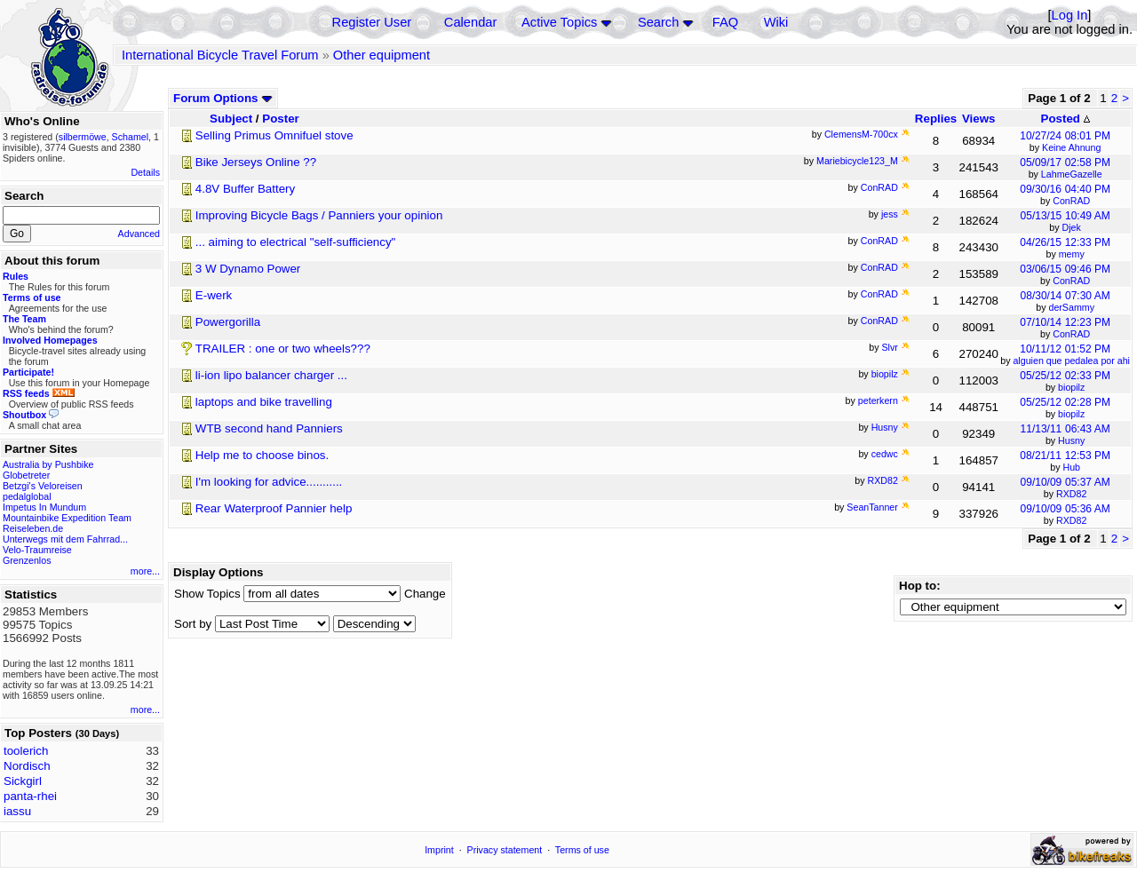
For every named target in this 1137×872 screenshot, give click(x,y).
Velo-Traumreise (37, 549)
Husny (1071, 440)
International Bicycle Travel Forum (220, 55)
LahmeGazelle (1071, 174)
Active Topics (559, 22)
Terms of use (582, 849)
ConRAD (1071, 200)
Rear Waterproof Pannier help (274, 508)
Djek (1071, 227)
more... (145, 571)
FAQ (725, 22)
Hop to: (920, 585)
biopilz (1071, 387)
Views (979, 118)
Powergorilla (227, 322)
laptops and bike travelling (263, 401)
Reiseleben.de (33, 528)
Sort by (192, 623)
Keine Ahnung (1071, 147)
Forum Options (223, 98)
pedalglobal (27, 496)
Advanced (139, 233)
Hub (1071, 467)
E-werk (213, 295)
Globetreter (26, 475)
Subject (231, 118)
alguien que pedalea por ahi (1071, 360)
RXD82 (1071, 493)
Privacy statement (505, 849)
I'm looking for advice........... (269, 481)
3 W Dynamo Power (248, 268)
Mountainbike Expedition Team (67, 517)
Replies (936, 118)
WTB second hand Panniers (269, 428)
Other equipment (381, 55)
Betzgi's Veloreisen (43, 485)
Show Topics (207, 593)
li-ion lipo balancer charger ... (271, 375)
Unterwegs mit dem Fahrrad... (65, 539)
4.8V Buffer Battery (245, 188)
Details (145, 172)
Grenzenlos (27, 560)
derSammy (1071, 307)
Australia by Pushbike (48, 464)
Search (658, 22)
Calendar (470, 22)
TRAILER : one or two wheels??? (282, 348)
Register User (372, 22)
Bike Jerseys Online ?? (255, 162)
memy (1072, 254)
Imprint (439, 849)
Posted (1065, 118)
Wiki (776, 22)
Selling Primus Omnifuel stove (274, 135)
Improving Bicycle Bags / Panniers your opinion (319, 215)
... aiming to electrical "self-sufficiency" (295, 242)
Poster (280, 118)
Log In (1070, 15)
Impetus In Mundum (44, 507)
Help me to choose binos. (262, 455)
